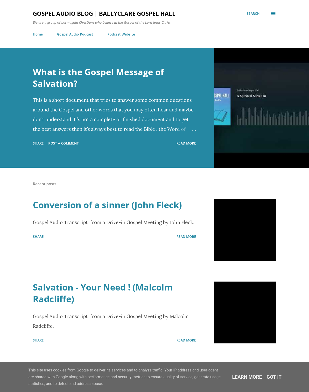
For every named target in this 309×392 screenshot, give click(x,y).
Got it (274, 377)
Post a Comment (63, 143)
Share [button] (38, 143)
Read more (186, 143)
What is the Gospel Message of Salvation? (98, 77)
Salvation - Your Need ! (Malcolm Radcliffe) (103, 293)
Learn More (247, 377)
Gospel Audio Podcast (75, 34)
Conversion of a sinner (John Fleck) (107, 205)
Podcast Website (121, 34)
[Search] (253, 13)
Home (38, 34)
